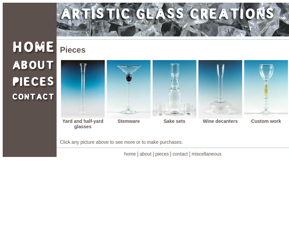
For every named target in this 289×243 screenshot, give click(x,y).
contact (180, 154)
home (130, 154)
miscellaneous (207, 154)
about (146, 154)
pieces (162, 154)
